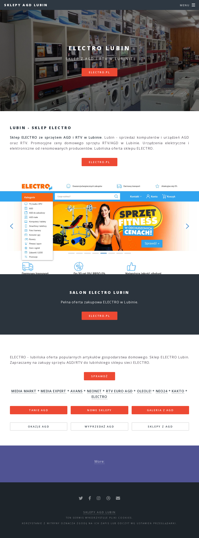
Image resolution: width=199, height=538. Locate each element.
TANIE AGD (38, 410)
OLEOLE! (144, 391)
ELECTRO (99, 396)
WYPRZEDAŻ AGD (99, 426)
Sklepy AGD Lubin (26, 5)
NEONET (94, 391)
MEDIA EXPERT (53, 391)
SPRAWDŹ (99, 376)
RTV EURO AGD (119, 391)
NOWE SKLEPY (99, 410)
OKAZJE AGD (38, 426)
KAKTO (178, 391)
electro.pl (99, 72)
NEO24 (162, 391)
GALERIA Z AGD (160, 410)
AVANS (76, 391)
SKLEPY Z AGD (160, 426)
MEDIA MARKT (23, 391)
